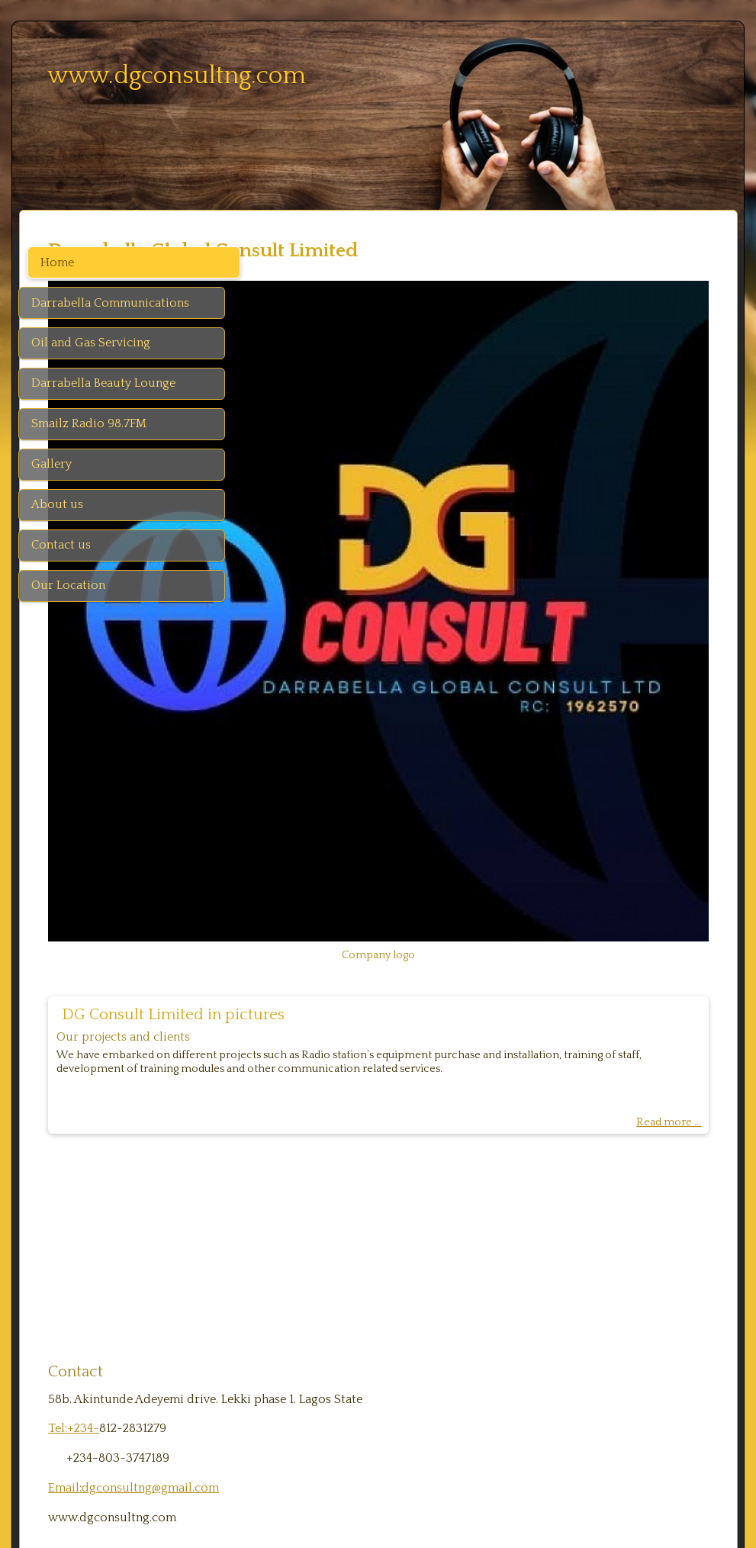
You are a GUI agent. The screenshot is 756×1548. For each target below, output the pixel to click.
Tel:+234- (285, 1217)
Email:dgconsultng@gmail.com (345, 1275)
